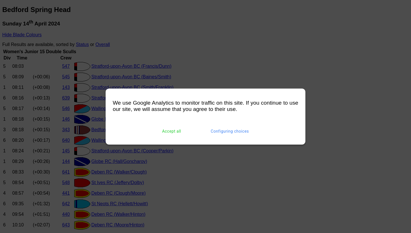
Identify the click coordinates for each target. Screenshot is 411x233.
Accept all (172, 131)
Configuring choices (229, 131)
